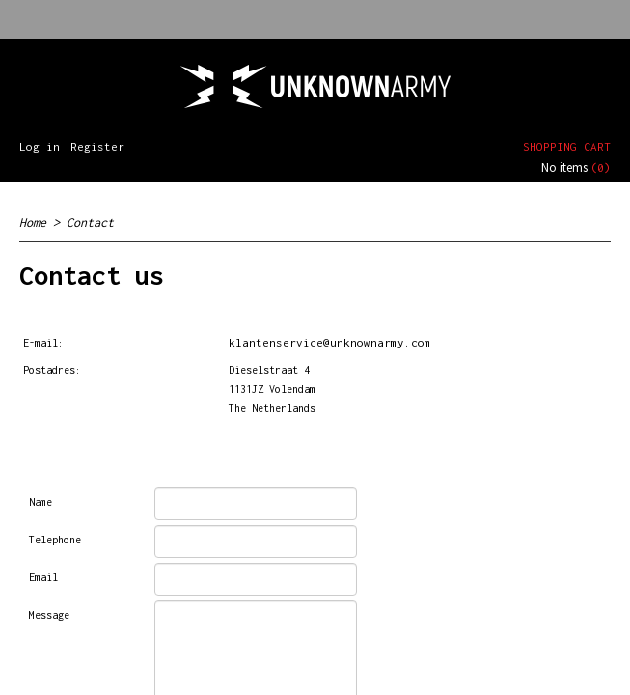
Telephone (55, 539)
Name (40, 502)
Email (43, 577)
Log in (39, 146)
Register (97, 146)
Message (49, 615)
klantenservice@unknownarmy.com (330, 342)
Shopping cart (567, 146)
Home (32, 222)
